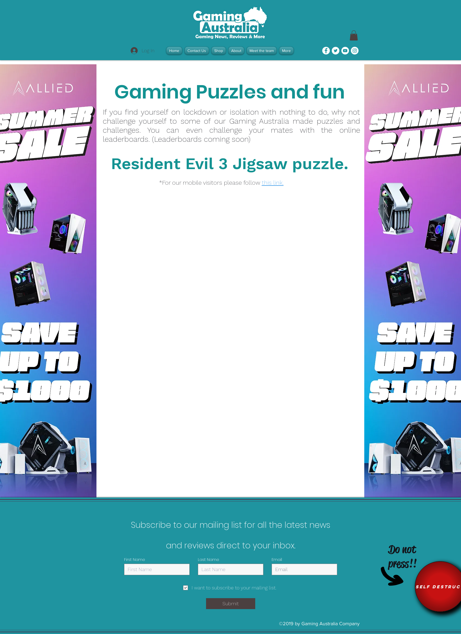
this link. (273, 182)
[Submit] (230, 603)
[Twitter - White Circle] (335, 50)
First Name (134, 559)
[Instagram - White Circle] (355, 50)
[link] (354, 35)
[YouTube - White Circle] (345, 50)
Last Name (208, 559)
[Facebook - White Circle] (326, 50)
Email (277, 559)
